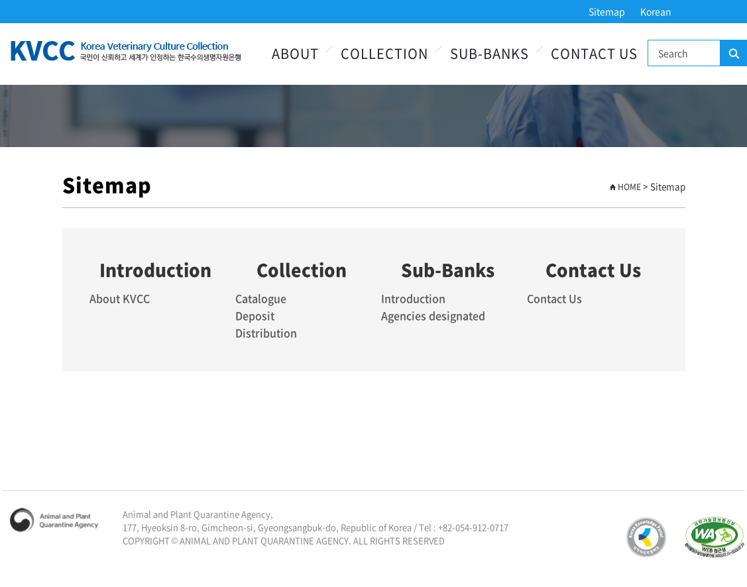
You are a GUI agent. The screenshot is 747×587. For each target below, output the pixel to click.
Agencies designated (433, 315)
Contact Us (594, 53)
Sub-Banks (489, 53)
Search (733, 53)
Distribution (266, 333)
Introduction (413, 298)
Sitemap (607, 11)
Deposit (254, 315)
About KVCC (119, 298)
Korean (655, 11)
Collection (384, 53)
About (295, 53)
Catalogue (260, 298)
